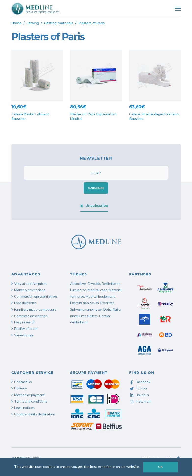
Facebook (139, 382)
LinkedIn (139, 395)
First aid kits (88, 316)
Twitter (138, 388)
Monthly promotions (29, 290)
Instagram (140, 401)
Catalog (33, 23)
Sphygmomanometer (86, 309)
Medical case (97, 290)
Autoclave (78, 283)
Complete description (31, 316)
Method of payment (29, 395)
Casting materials (58, 23)
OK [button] (160, 466)
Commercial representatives (36, 296)
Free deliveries (25, 303)
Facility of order (26, 328)
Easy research (25, 322)
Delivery (20, 388)
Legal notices (24, 407)
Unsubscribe (94, 205)
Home (16, 23)
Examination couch (84, 303)
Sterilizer (107, 303)
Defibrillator (111, 283)
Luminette (78, 290)
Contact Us (23, 382)
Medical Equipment (100, 296)
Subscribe (96, 188)
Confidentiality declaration (34, 414)
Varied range (24, 335)
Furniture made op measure (35, 309)
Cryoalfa (93, 283)
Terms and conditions (30, 401)
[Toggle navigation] (178, 8)
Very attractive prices (30, 283)
